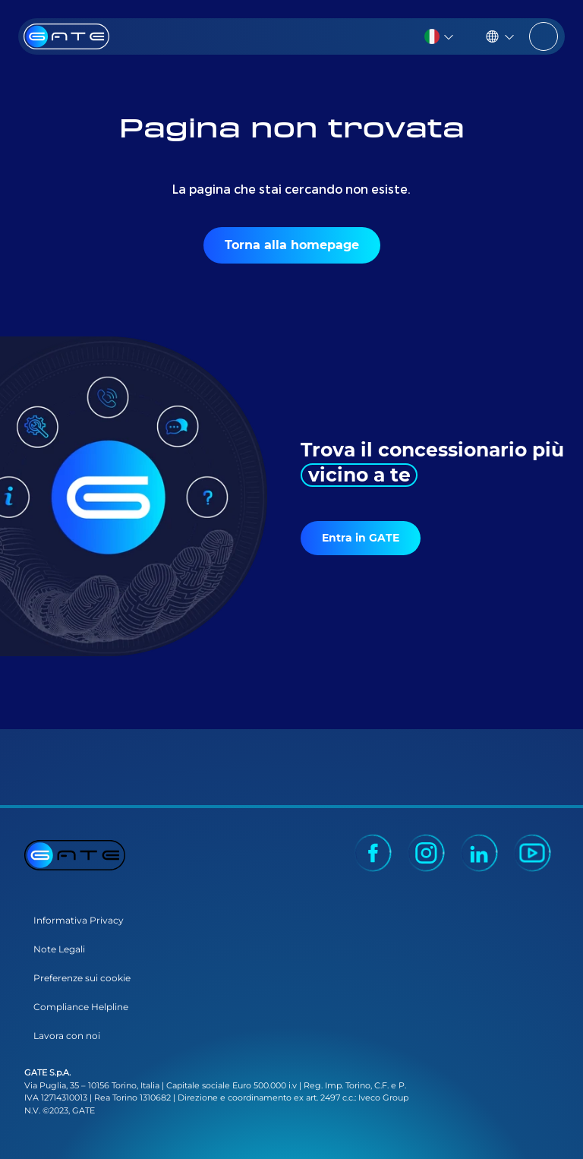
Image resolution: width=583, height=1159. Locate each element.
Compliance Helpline (80, 1006)
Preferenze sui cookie (82, 978)
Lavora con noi (66, 1035)
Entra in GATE (360, 538)
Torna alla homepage (292, 245)
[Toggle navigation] (543, 36)
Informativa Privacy (78, 920)
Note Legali (59, 949)
